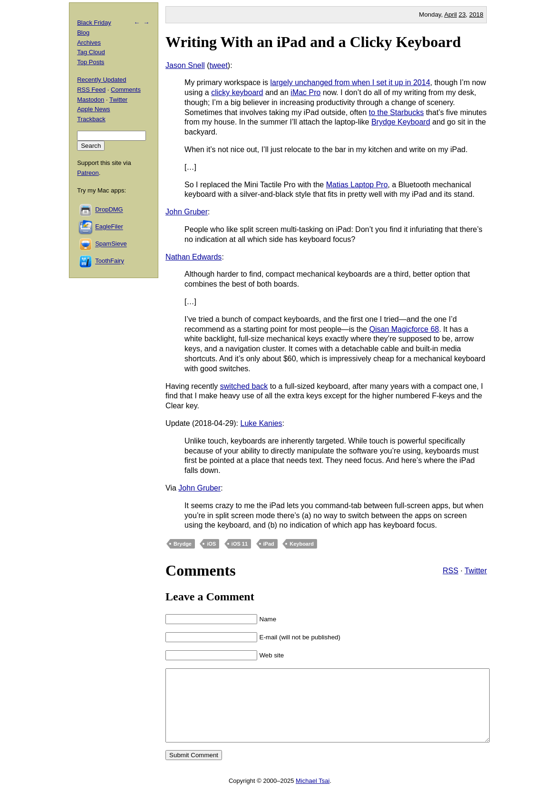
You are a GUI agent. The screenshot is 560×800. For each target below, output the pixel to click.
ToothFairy (109, 261)
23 (462, 14)
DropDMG (109, 209)
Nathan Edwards (193, 257)
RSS (450, 571)
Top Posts (90, 62)
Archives (89, 42)
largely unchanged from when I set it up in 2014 (350, 82)
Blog (83, 32)
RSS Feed (91, 89)
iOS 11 (240, 544)
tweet (219, 65)
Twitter (475, 571)
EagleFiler (109, 227)
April (450, 14)
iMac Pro (305, 92)
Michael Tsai (312, 795)
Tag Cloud (91, 52)
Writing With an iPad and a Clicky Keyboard (313, 41)
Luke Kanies (261, 423)
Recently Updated (101, 79)
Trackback (91, 119)
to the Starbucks (396, 112)
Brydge (183, 544)
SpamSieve (110, 244)
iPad (268, 544)
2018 (476, 14)
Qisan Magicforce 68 (404, 329)
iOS (211, 544)
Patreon (88, 172)
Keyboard (302, 544)
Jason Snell (185, 65)
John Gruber (186, 212)
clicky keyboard (237, 92)
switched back (244, 386)
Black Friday (94, 22)
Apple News (93, 109)
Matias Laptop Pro (357, 185)
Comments (126, 89)
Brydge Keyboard (400, 122)
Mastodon (90, 99)
